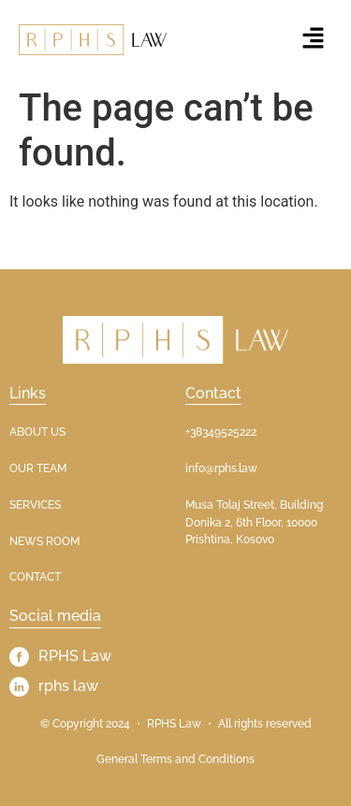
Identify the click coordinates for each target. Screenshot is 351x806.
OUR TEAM (37, 468)
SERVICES (35, 504)
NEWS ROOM (44, 541)
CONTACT (35, 576)
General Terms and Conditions (175, 759)
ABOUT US (37, 432)
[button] (313, 39)
